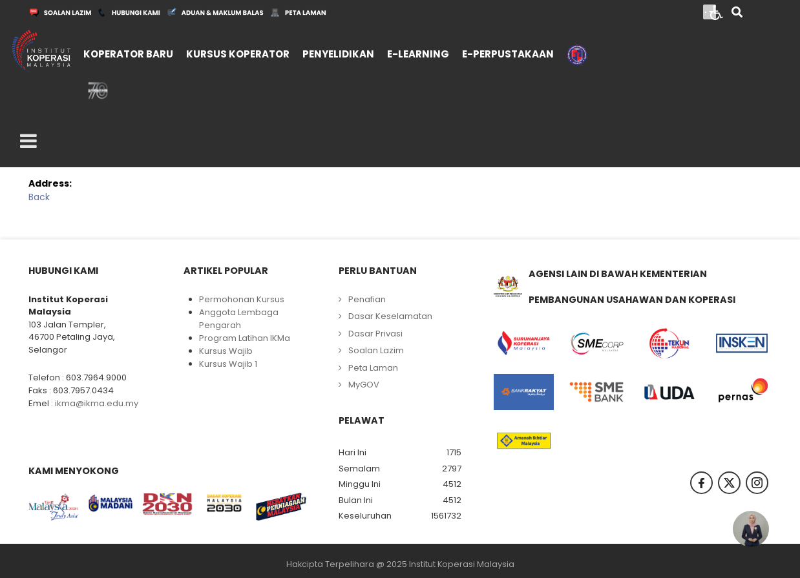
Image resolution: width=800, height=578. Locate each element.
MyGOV (363, 384)
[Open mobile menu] (28, 141)
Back (39, 197)
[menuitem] (128, 52)
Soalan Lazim (376, 350)
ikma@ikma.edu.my (96, 403)
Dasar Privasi (375, 333)
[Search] (737, 13)
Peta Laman (373, 368)
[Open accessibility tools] (716, 11)
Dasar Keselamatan (390, 316)
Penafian (367, 299)
